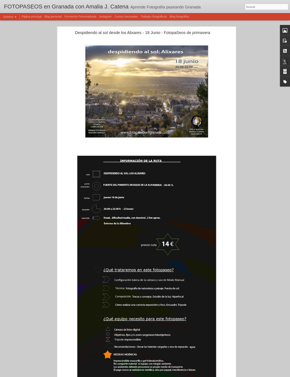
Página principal (32, 16)
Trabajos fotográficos (154, 16)
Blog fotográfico (179, 16)
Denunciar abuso (174, 375)
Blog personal (53, 16)
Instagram (105, 16)
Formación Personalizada (80, 16)
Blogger (160, 375)
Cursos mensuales (126, 16)
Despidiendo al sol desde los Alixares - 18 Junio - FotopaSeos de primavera (142, 30)
